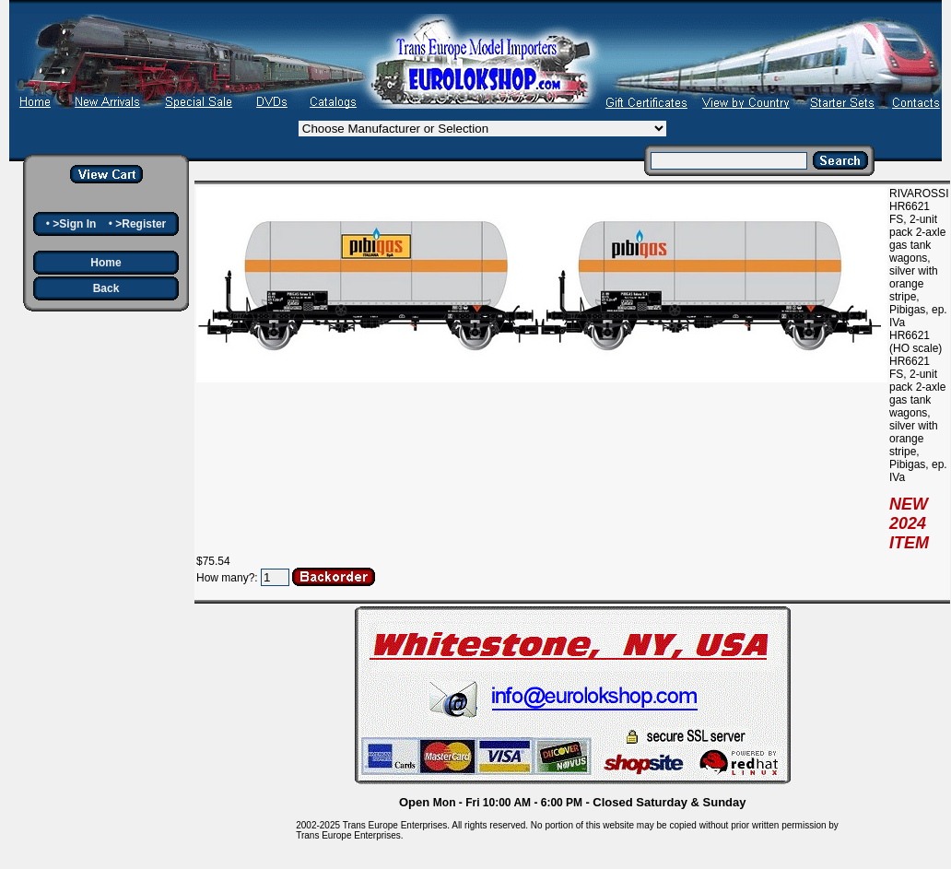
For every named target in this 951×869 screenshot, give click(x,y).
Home (105, 262)
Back (106, 288)
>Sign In (74, 223)
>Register (140, 223)
